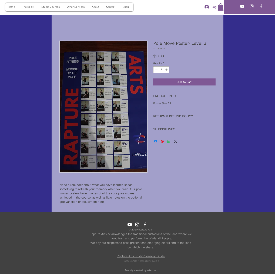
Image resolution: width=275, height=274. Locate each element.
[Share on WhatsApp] (169, 141)
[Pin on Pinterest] (162, 141)
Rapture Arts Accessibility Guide (141, 260)
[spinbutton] (161, 70)
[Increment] (167, 70)
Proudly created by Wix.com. (141, 270)
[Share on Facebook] (155, 141)
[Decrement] (156, 70)
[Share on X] (175, 141)
